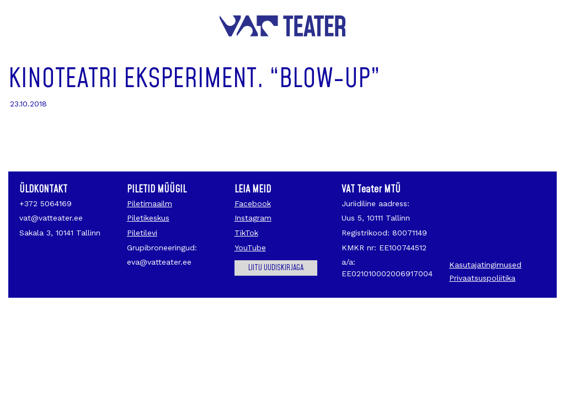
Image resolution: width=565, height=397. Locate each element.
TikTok (246, 232)
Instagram (252, 217)
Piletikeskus (148, 217)
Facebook (252, 203)
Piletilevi (142, 232)
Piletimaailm (149, 203)
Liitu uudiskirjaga (275, 267)
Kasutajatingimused (485, 264)
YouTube (250, 247)
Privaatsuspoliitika (482, 277)
